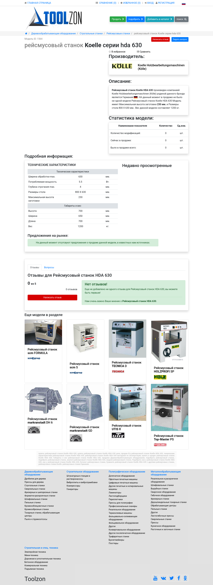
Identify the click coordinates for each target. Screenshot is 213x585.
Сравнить (143, 51)
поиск (182, 19)
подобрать (135, 19)
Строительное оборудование (83, 471)
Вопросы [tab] (49, 267)
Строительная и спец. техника (41, 547)
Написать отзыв (160, 39)
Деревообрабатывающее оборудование (39, 473)
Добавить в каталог (159, 19)
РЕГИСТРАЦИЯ (165, 2)
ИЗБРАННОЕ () (130, 2)
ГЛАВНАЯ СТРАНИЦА (38, 2)
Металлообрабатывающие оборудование (166, 473)
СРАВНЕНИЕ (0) (107, 2)
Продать (118, 19)
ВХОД (149, 2)
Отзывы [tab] (34, 267)
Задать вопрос (180, 39)
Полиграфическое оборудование (127, 471)
